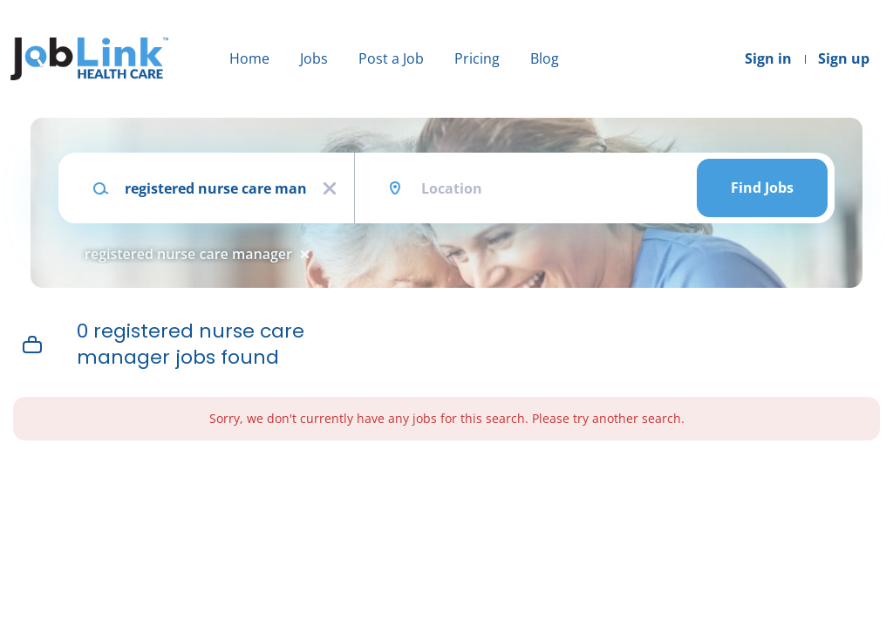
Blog (544, 58)
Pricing (477, 58)
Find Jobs (762, 187)
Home (249, 58)
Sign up (843, 58)
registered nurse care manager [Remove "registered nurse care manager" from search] (188, 253)
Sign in (768, 58)
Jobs (314, 58)
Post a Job (391, 58)
